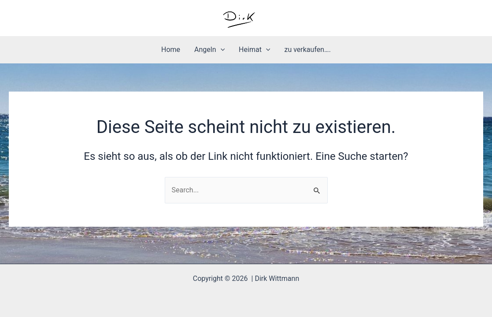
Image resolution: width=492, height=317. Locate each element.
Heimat (254, 50)
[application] (220, 50)
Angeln (209, 50)
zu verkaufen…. (307, 49)
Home (170, 49)
